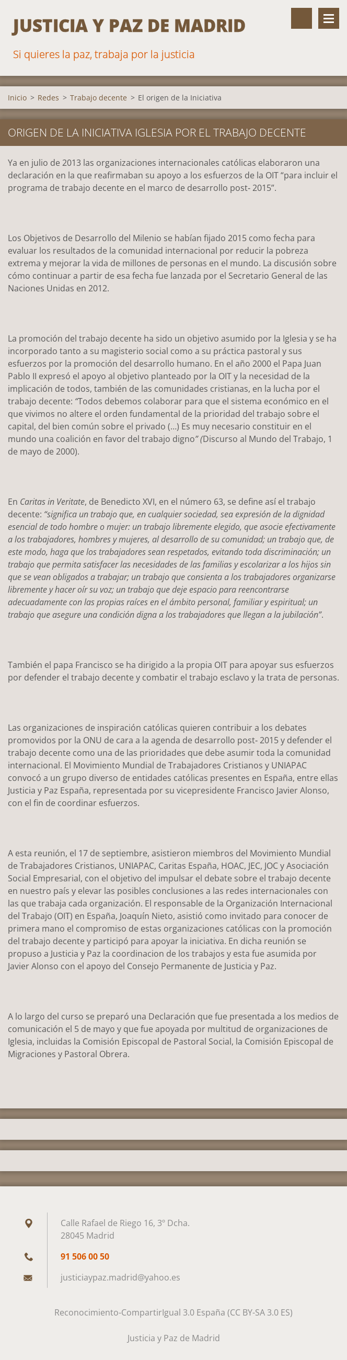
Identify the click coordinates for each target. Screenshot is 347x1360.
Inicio (17, 98)
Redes (48, 98)
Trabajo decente (98, 98)
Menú (328, 18)
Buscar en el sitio (301, 18)
